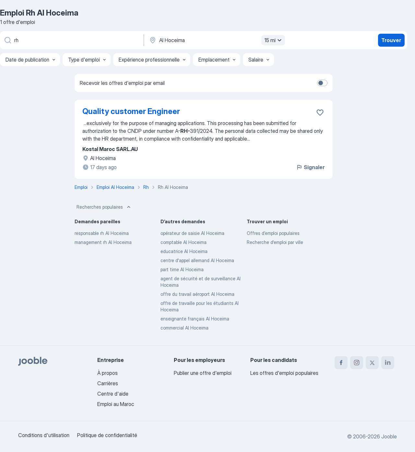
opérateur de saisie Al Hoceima (192, 233)
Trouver (391, 40)
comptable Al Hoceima (183, 242)
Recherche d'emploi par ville (275, 242)
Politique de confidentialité (107, 435)
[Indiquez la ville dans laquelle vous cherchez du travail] (216, 40)
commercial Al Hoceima (184, 327)
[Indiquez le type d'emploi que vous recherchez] (71, 40)
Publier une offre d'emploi (202, 373)
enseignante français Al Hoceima (194, 318)
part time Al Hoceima (182, 269)
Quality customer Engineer (131, 111)
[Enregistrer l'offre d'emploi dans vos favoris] (320, 112)
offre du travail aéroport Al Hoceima (197, 294)
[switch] (322, 83)
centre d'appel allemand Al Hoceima (197, 260)
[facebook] (341, 362)
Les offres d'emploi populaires (284, 373)
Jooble (389, 436)
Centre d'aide (112, 393)
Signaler (310, 167)
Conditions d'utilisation (43, 435)
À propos (107, 373)
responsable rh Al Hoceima (102, 233)
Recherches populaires (104, 207)
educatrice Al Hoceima (184, 251)
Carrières (107, 383)
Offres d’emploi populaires (273, 233)
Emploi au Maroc (115, 404)
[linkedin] (387, 362)
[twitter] (372, 362)
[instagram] (356, 362)
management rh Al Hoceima (103, 242)
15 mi (273, 40)
